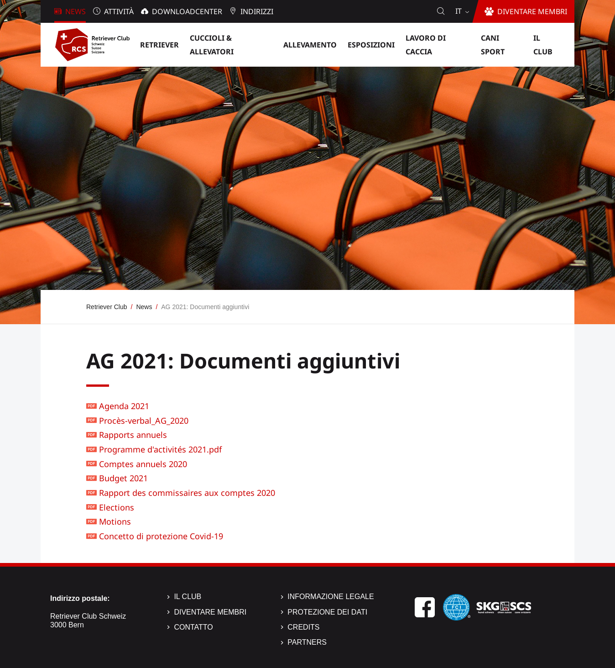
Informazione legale (330, 596)
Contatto (193, 627)
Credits (303, 627)
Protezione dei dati (327, 612)
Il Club (187, 596)
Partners (307, 642)
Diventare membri (210, 612)
